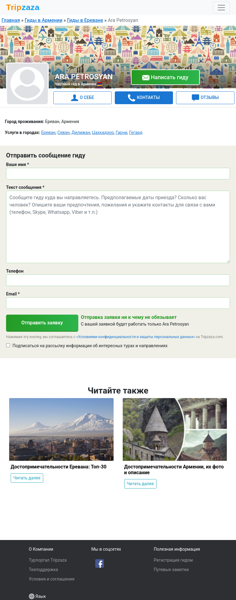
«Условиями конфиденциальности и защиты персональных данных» (135, 337)
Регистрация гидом (173, 560)
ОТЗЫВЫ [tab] (205, 97)
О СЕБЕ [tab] (82, 97)
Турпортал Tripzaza (48, 560)
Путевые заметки (171, 569)
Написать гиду (165, 77)
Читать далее (27, 477)
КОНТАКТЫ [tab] (144, 97)
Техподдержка (43, 569)
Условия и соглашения (52, 579)
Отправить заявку (42, 323)
